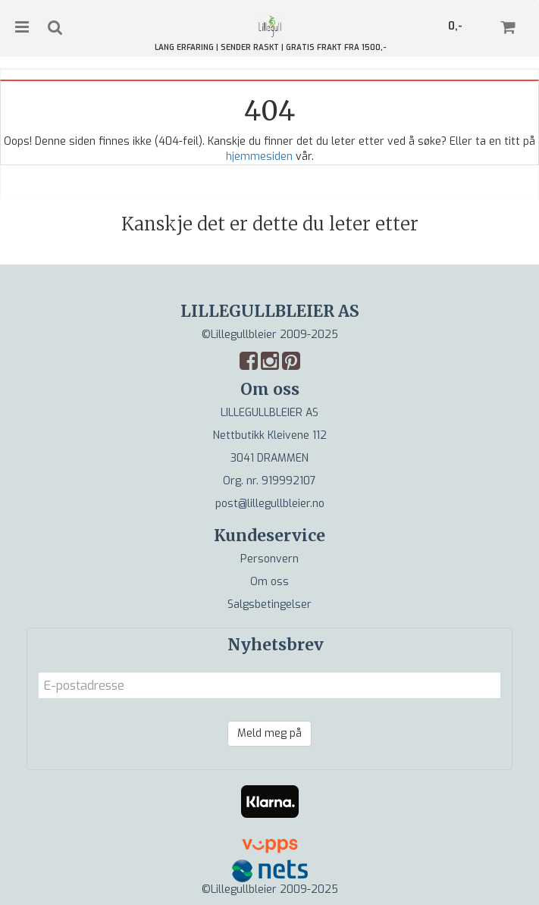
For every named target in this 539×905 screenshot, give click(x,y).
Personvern (269, 559)
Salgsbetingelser (269, 604)
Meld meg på (269, 733)
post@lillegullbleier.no (269, 503)
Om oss (269, 582)
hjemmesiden (259, 156)
